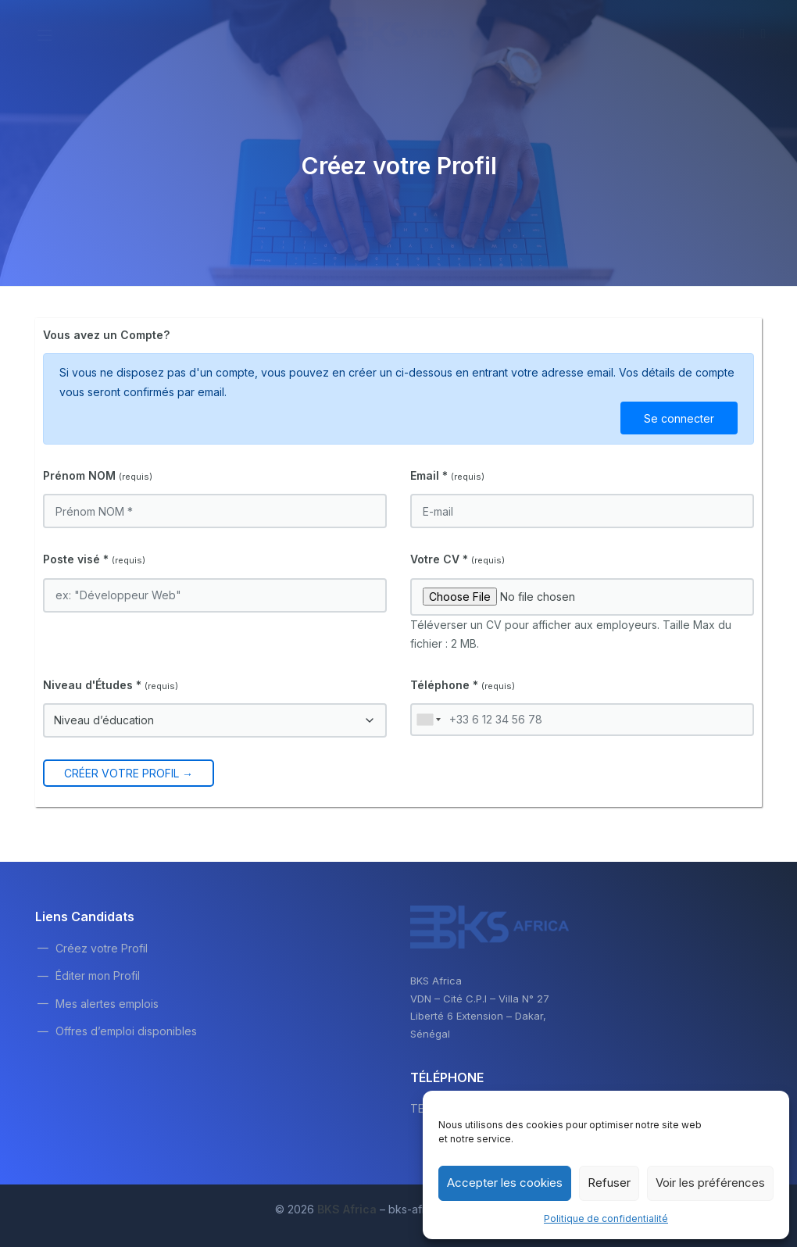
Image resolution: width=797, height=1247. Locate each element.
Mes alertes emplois (107, 1003)
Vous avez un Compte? (106, 334)
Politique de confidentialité (606, 1218)
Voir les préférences (710, 1182)
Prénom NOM (97, 475)
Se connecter (679, 418)
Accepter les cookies (505, 1182)
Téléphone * (462, 684)
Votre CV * (457, 559)
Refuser (609, 1182)
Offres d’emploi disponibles (126, 1031)
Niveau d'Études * (110, 684)
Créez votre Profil (101, 948)
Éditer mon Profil (97, 975)
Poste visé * (94, 559)
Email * (447, 475)
